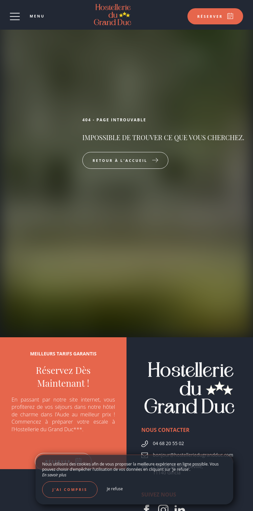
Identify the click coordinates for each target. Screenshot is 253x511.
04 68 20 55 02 (168, 443)
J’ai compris (69, 489)
